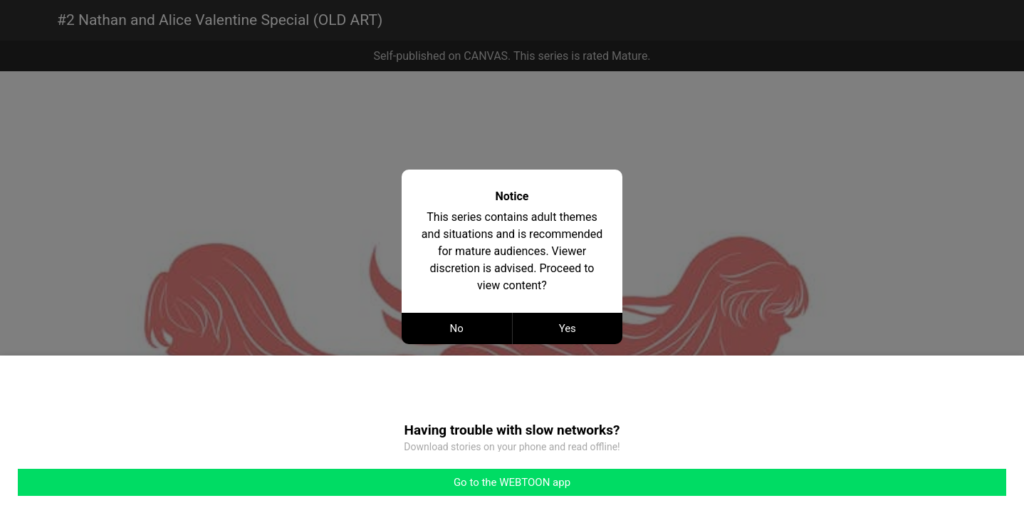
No (457, 328)
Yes (567, 328)
